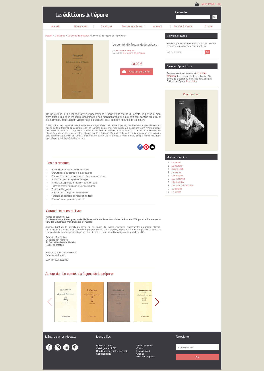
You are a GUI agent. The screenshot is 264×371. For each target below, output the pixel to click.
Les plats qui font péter (183, 185)
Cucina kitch (177, 169)
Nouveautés (81, 26)
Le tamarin (177, 189)
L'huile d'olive (178, 182)
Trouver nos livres (132, 26)
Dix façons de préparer (134, 53)
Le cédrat (176, 192)
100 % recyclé (178, 179)
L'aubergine (177, 175)
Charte (208, 26)
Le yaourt (176, 162)
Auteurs (157, 26)
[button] (156, 302)
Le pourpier (177, 166)
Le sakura (176, 172)
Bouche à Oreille (183, 26)
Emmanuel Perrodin (125, 50)
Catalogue (106, 26)
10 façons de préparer (78, 35)
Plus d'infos (191, 81)
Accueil (55, 26)
